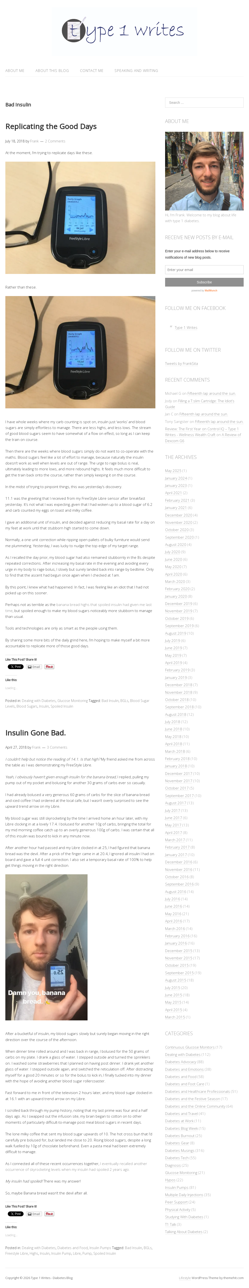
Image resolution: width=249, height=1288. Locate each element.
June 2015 (173, 994)
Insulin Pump (61, 1253)
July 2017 (172, 810)
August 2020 (175, 544)
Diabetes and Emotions (184, 1069)
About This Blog (52, 70)
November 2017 (178, 780)
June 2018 (173, 729)
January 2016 (176, 943)
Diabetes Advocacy (180, 1061)
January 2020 (176, 596)
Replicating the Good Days (51, 126)
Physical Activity (177, 1209)
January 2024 (176, 478)
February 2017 (177, 847)
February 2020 (177, 588)
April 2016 (173, 921)
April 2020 (173, 574)
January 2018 (176, 765)
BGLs (124, 700)
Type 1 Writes (186, 327)
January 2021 (176, 507)
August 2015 (175, 980)
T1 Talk (170, 1224)
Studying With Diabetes (184, 1216)
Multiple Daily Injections (184, 1194)
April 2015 (173, 1009)
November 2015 (178, 957)
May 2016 (173, 913)
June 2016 (173, 906)
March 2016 (175, 928)
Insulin (44, 706)
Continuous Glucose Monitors (190, 1047)
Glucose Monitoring (72, 700)
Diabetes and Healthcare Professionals (197, 1091)
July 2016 (172, 898)
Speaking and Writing (136, 70)
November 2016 (178, 869)
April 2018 (173, 743)
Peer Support (176, 1202)
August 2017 (175, 802)
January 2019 (176, 677)
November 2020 (178, 522)
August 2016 (175, 891)
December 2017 (178, 773)
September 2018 (179, 706)
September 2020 (179, 537)
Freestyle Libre (16, 1253)
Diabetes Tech (177, 1157)
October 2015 (177, 965)
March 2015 (175, 1017)
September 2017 (179, 795)
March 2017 (175, 839)
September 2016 (179, 884)
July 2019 (172, 640)
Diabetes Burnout (180, 1135)
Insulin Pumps (100, 1247)
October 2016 (177, 876)
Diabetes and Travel (181, 1113)
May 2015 (173, 1002)
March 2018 (175, 751)
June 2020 (173, 559)
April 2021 (173, 492)
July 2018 (172, 721)
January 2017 (176, 854)
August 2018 (175, 714)
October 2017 (177, 788)
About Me (15, 70)
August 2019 (175, 633)
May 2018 (173, 736)
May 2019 (173, 655)
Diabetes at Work (179, 1120)
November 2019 (178, 610)
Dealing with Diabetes (39, 700)
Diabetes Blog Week (181, 1128)
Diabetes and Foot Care (184, 1083)
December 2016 (178, 861)
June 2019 (173, 647)
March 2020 (175, 581)
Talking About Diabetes (184, 1231)
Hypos (170, 1179)
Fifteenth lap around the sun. (211, 393)
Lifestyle (185, 1278)
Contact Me (92, 70)
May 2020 (173, 566)
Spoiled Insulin (62, 706)
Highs (34, 1253)
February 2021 (177, 500)
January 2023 (176, 485)
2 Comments (55, 141)
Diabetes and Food (72, 1247)
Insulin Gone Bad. (35, 733)
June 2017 (173, 817)
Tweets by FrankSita (181, 363)
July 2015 (172, 987)
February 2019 (177, 669)
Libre (77, 1253)
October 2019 (177, 618)
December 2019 (178, 603)
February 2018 (177, 758)
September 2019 (179, 625)
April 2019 (173, 662)
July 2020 (172, 551)
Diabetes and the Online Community (195, 1106)
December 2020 (178, 515)
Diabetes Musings (180, 1150)
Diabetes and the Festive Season (192, 1098)
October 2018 (177, 699)
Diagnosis (173, 1165)
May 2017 (173, 825)
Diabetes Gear (177, 1142)
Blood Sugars (27, 706)
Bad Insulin (110, 700)
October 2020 (177, 529)
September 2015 (179, 972)
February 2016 (177, 935)
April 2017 (173, 832)
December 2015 (178, 950)
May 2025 (173, 470)
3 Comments (57, 747)
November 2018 (178, 692)
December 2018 (178, 684)
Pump (87, 1253)
